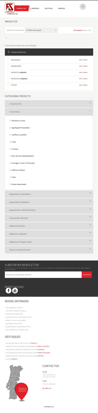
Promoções (16, 66)
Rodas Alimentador (17, 184)
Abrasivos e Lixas (17, 121)
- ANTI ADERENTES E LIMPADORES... (17, 330)
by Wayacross (49, 407)
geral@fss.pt (46, 388)
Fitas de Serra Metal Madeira (21, 156)
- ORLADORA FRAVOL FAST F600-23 (21, 343)
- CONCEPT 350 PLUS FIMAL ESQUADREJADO (27, 346)
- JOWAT (11, 359)
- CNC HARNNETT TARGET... (14, 308)
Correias (13, 149)
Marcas (61, 8)
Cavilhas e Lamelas (18, 135)
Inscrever (86, 275)
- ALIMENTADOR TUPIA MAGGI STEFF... (18, 327)
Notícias (49, 8)
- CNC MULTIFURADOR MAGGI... (16, 311)
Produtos (21, 8)
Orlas (12, 177)
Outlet (14, 85)
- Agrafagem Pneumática (13, 323)
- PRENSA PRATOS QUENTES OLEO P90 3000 (24, 356)
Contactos (13, 14)
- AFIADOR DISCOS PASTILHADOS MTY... (19, 317)
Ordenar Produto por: (15, 30)
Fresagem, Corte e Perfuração (22, 163)
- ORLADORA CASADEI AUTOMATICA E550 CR (24, 349)
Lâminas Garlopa (17, 170)
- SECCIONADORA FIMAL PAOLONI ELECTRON (27, 353)
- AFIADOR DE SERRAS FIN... (14, 314)
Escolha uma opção (41, 30)
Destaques (15, 60)
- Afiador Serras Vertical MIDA (15, 320)
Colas (12, 142)
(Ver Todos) (83, 59)
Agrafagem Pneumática (19, 128)
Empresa (35, 8)
